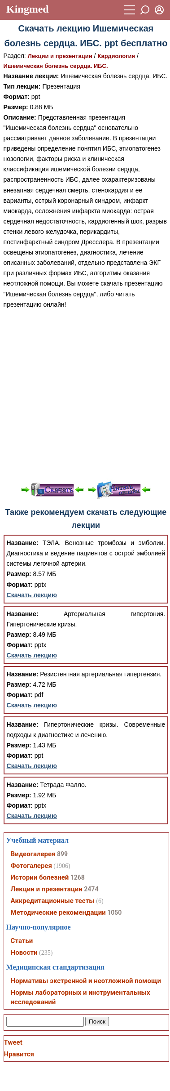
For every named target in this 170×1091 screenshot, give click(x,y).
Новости (24, 952)
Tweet (13, 1042)
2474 (91, 889)
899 (62, 854)
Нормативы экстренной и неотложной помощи (86, 981)
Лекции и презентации (60, 56)
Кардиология (116, 56)
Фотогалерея (31, 866)
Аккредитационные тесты (53, 901)
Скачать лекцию (32, 595)
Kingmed (27, 9)
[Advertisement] (84, 394)
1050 (114, 912)
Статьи (22, 941)
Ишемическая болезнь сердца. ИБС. (56, 66)
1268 (77, 877)
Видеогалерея (33, 854)
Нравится (19, 1054)
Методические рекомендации (58, 912)
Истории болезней (40, 877)
